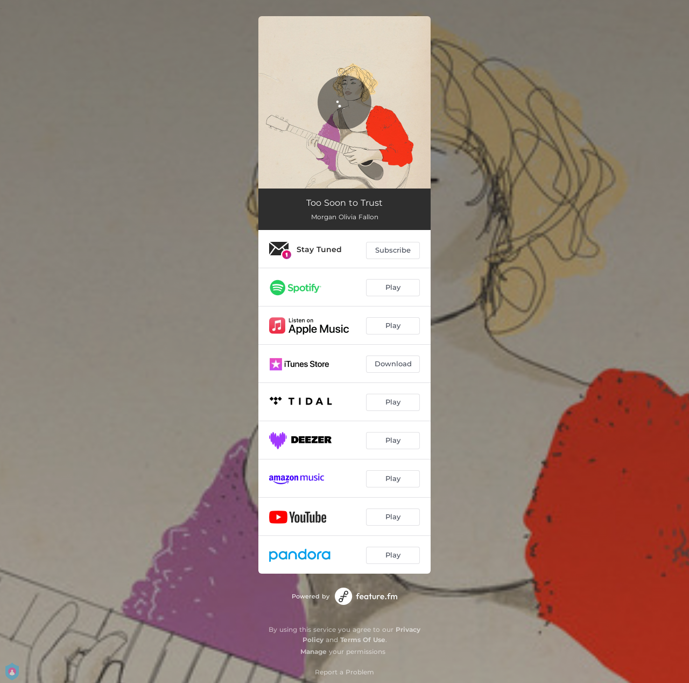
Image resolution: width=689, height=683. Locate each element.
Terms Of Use (362, 640)
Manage (313, 651)
